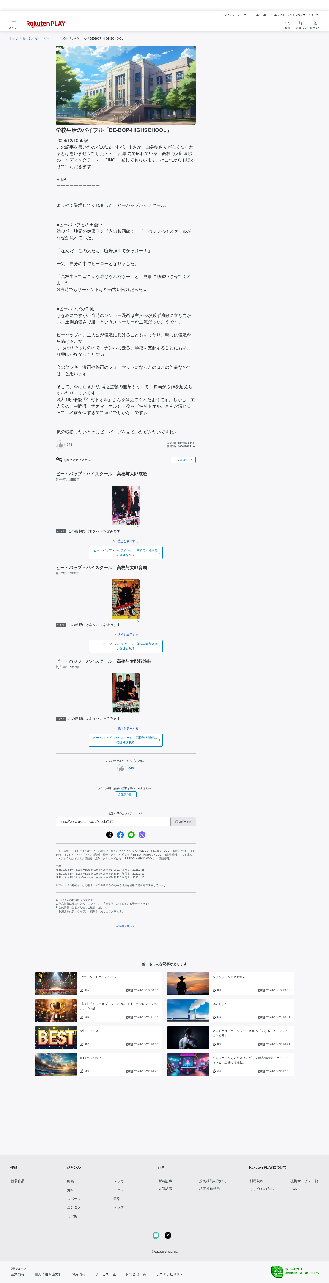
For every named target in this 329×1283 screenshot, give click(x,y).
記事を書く (126, 794)
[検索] (287, 23)
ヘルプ (295, 1189)
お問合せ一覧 (135, 1274)
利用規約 (256, 1181)
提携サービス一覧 (304, 1181)
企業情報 (18, 1274)
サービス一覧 (105, 1274)
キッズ (118, 1207)
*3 (138, 714)
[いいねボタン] (60, 444)
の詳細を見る (126, 552)
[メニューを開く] (14, 24)
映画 (70, 1181)
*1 (138, 527)
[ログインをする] (315, 24)
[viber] (142, 834)
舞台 (70, 1190)
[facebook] (120, 834)
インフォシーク (230, 15)
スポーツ (74, 1199)
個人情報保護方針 (48, 1274)
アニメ (118, 1190)
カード (248, 15)
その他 (72, 1216)
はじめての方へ (261, 1189)
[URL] (113, 821)
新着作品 (18, 1181)
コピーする (183, 821)
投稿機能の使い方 (213, 1181)
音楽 (116, 1199)
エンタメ (74, 1207)
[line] (131, 834)
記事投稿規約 (209, 1189)
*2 (138, 621)
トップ (13, 38)
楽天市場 (261, 15)
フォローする (183, 459)
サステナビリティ (170, 1274)
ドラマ (118, 1181)
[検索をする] (288, 24)
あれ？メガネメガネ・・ (39, 38)
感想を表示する (128, 541)
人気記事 (165, 1189)
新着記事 (165, 1181)
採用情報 (79, 1274)
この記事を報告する (125, 925)
